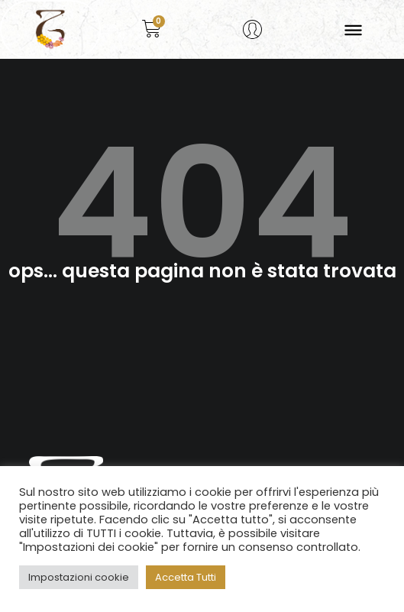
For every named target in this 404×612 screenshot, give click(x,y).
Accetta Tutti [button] (185, 577)
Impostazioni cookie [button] (78, 577)
